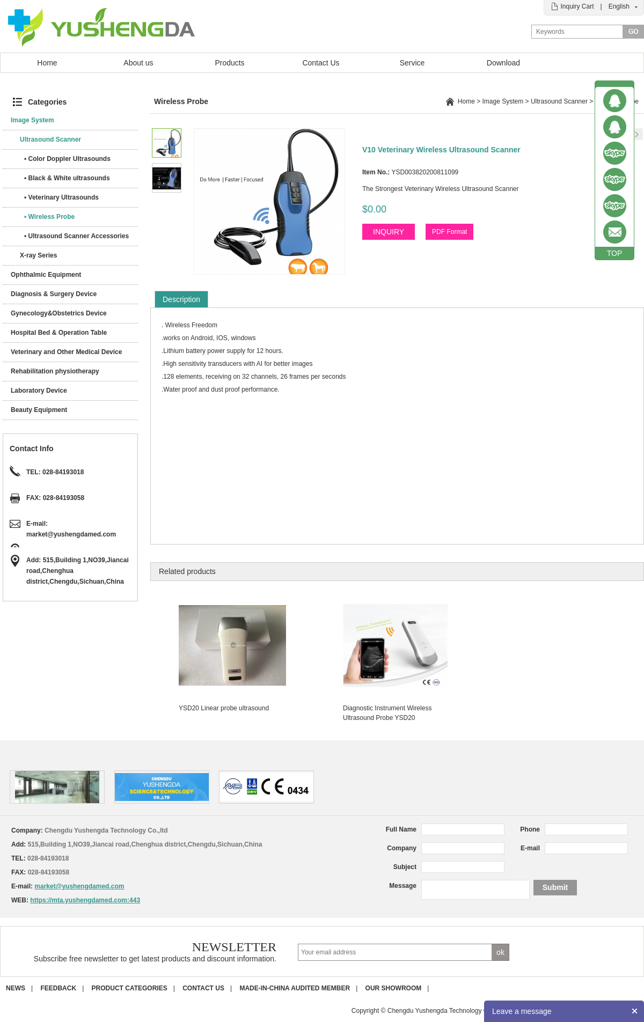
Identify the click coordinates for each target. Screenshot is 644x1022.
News (15, 988)
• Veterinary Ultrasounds (61, 197)
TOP (615, 253)
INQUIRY (388, 231)
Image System (32, 120)
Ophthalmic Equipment (46, 274)
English (619, 6)
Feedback (58, 988)
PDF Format (449, 232)
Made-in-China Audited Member (294, 988)
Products (229, 62)
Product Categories (129, 988)
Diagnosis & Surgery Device (54, 294)
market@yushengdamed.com (71, 534)
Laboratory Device (39, 390)
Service (412, 62)
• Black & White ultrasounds (67, 178)
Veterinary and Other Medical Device (66, 352)
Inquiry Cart (577, 6)
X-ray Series (38, 255)
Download (503, 62)
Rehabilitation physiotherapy (55, 371)
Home (47, 62)
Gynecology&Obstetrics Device (59, 313)
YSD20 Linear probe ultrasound (224, 708)
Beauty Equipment (39, 410)
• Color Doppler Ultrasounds (67, 159)
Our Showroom (393, 988)
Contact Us (320, 62)
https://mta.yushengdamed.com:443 (85, 900)
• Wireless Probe (49, 216)
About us (138, 62)
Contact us (203, 988)
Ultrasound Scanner (50, 139)
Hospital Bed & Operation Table (59, 332)
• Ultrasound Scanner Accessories (76, 236)
